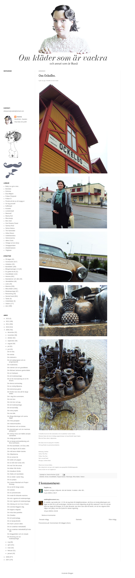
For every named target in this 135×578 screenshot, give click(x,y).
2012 (8, 321)
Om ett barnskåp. (12, 408)
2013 (8, 318)
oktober (10, 338)
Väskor (82, 476)
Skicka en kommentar (48, 515)
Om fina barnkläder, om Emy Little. (18, 446)
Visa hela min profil (20, 122)
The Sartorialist (10, 231)
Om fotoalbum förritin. (14, 471)
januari (10, 553)
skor (6, 306)
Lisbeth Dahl (47, 460)
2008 (8, 557)
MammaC (8, 213)
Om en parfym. (12, 480)
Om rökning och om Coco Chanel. (18, 504)
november (11, 335)
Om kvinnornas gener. (14, 389)
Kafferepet (8, 206)
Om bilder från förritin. (14, 468)
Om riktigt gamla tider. (14, 438)
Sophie (46, 487)
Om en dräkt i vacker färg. (15, 477)
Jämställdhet (9, 281)
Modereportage (10, 291)
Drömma (8, 191)
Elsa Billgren (9, 194)
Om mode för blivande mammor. (17, 495)
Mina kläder (76, 476)
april (9, 545)
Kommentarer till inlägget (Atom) (60, 523)
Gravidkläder (52, 476)
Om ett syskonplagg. (13, 518)
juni (9, 349)
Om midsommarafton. (14, 424)
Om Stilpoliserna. (12, 454)
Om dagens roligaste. (14, 509)
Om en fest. (11, 352)
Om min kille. (11, 413)
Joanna (49, 474)
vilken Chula (9, 240)
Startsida (78, 519)
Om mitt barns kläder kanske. (16, 451)
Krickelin (8, 208)
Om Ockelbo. (11, 515)
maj (9, 542)
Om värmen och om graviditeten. (17, 367)
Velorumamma (10, 238)
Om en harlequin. (12, 373)
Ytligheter (8, 250)
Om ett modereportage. (14, 376)
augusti (10, 343)
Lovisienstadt (9, 211)
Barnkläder (8, 267)
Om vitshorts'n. (12, 357)
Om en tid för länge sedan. (15, 487)
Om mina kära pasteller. (15, 512)
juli (9, 346)
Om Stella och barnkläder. (15, 474)
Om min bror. (11, 399)
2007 (8, 560)
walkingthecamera (50, 499)
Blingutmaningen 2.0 (12, 269)
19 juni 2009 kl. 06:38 (51, 511)
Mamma (8, 286)
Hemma (7, 276)
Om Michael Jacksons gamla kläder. (18, 370)
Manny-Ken (9, 216)
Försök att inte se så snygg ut (14, 201)
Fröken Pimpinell (10, 196)
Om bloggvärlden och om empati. (18, 534)
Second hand (9, 296)
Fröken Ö (8, 199)
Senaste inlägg (44, 519)
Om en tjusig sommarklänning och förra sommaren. (18, 442)
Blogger (70, 573)
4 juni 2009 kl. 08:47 (50, 493)
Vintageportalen (10, 245)
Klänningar (69, 476)
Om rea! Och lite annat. (14, 465)
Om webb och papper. (14, 460)
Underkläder (9, 301)
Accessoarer (9, 262)
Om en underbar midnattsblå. (16, 527)
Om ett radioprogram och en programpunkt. (16, 361)
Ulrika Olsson (9, 233)
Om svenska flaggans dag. (15, 507)
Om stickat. (10, 354)
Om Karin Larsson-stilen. (15, 524)
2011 (8, 324)
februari (10, 550)
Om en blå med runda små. (16, 463)
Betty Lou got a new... (12, 186)
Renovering (9, 294)
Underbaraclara (10, 235)
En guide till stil (10, 271)
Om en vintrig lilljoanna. (14, 386)
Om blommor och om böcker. (16, 426)
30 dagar (8, 259)
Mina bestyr (9, 218)
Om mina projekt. (12, 410)
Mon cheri (8, 221)
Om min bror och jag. (14, 402)
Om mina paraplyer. (13, 421)
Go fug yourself (10, 203)
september (11, 341)
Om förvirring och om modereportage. (14, 537)
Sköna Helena (9, 228)
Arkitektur (8, 264)
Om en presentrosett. (14, 493)
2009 (8, 330)
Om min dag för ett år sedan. (16, 449)
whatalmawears (10, 248)
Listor (7, 284)
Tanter (7, 299)
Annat (46, 476)
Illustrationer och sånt (12, 279)
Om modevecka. (12, 365)
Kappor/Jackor (61, 476)
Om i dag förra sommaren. (15, 396)
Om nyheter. (11, 490)
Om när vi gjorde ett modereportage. (18, 498)
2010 (8, 327)
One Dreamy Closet (11, 223)
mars (9, 548)
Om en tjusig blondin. (14, 521)
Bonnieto (8, 189)
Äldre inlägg (112, 519)
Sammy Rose (9, 226)
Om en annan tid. (12, 457)
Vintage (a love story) (12, 243)
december (11, 332)
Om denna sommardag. (14, 383)
